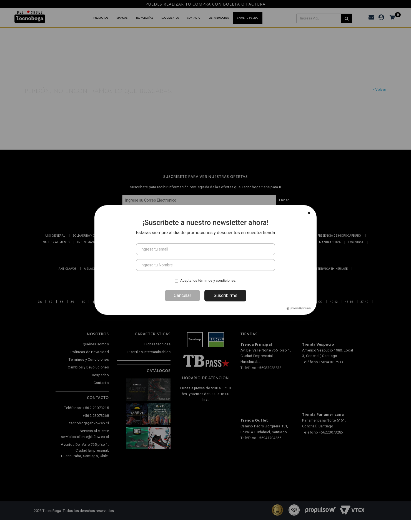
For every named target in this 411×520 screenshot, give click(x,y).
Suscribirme (225, 295)
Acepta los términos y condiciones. (208, 280)
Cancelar (182, 295)
